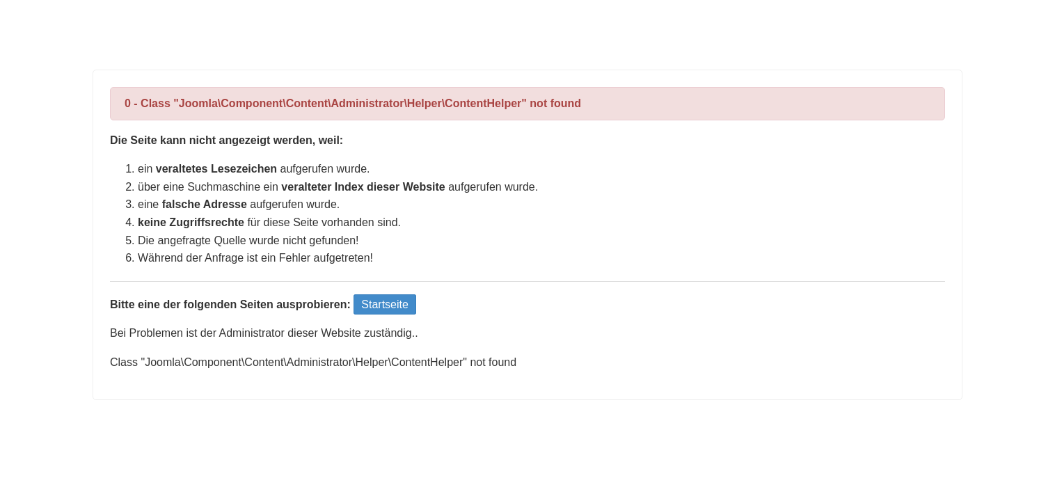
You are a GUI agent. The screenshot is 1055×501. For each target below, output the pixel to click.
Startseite (384, 304)
